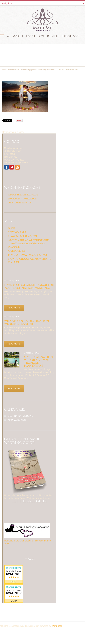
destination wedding (20, 416)
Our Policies (16, 251)
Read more (14, 307)
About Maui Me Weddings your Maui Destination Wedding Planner (28, 244)
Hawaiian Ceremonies (22, 236)
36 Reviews (29, 559)
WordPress (57, 626)
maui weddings (17, 420)
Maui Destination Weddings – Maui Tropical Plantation (38, 361)
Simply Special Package (23, 194)
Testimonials (17, 232)
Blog (11, 228)
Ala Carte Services (20, 202)
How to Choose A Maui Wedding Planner (29, 260)
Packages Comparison (22, 198)
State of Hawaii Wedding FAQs (27, 255)
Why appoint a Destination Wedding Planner (26, 322)
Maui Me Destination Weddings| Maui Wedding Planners (28, 70)
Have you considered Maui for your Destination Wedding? (29, 286)
